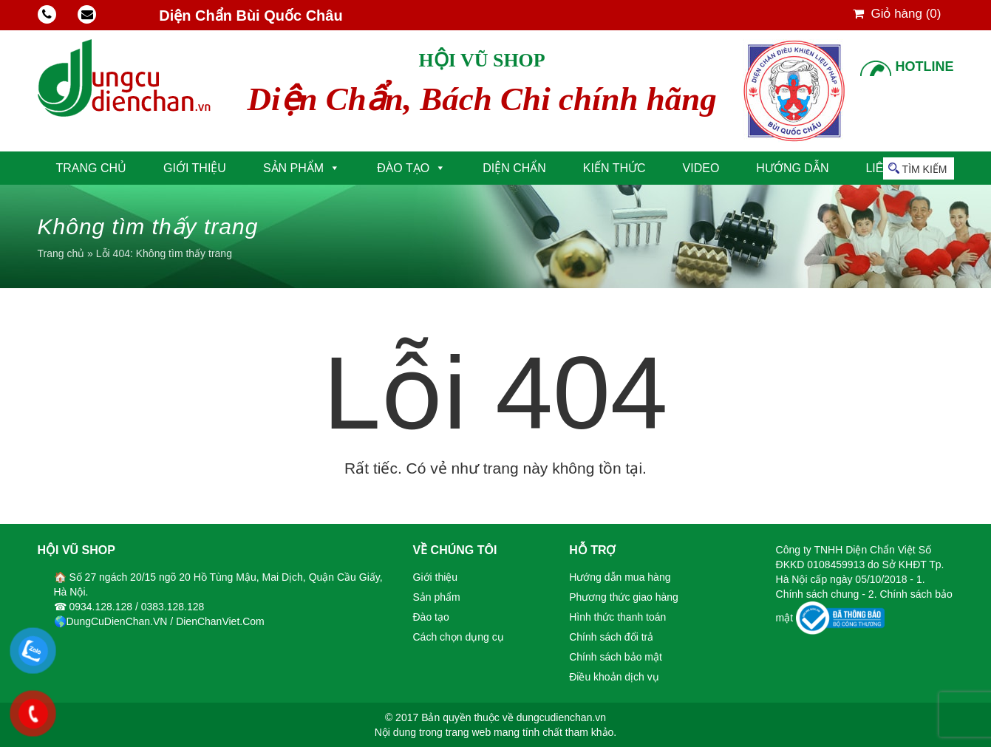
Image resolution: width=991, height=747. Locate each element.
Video (701, 168)
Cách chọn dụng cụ (458, 637)
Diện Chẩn (514, 168)
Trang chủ (91, 168)
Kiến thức (614, 168)
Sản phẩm (293, 168)
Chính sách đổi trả (611, 637)
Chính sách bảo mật (615, 657)
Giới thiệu (194, 168)
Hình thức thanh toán (617, 617)
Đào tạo (403, 168)
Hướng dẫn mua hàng (619, 577)
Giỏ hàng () (897, 14)
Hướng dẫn (792, 168)
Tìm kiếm (924, 169)
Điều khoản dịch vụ (614, 677)
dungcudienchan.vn (561, 717)
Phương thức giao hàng (623, 597)
